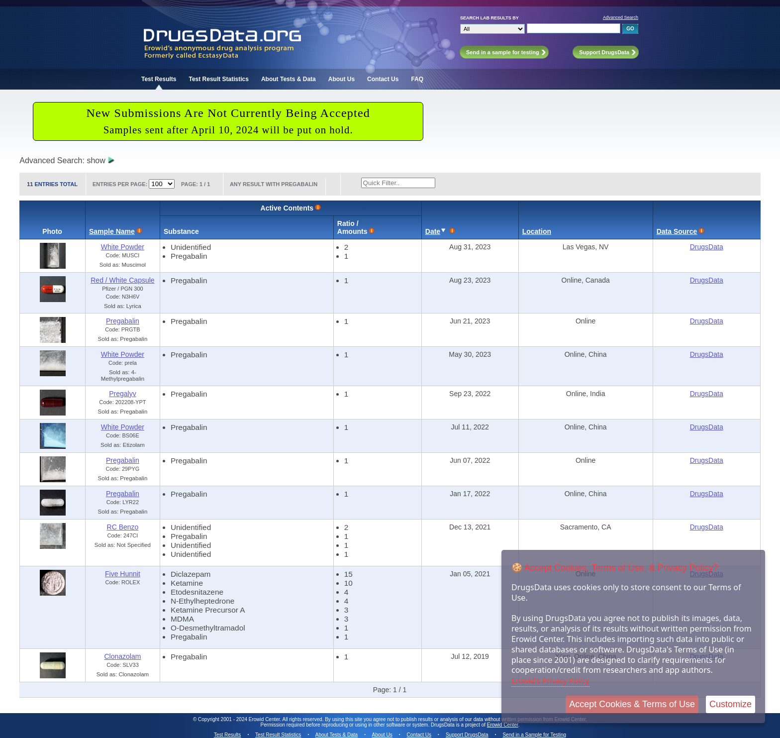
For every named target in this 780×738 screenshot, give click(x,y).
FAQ (417, 79)
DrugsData (706, 247)
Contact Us (382, 79)
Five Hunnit (122, 574)
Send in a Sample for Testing (534, 735)
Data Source (677, 231)
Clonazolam (122, 656)
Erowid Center (502, 725)
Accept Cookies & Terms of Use (632, 704)
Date (432, 231)
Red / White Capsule (122, 280)
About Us (341, 79)
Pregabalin (122, 321)
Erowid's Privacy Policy (550, 680)
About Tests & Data (288, 79)
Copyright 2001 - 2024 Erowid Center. (239, 719)
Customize (730, 704)
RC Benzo (123, 527)
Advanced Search (620, 17)
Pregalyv (122, 394)
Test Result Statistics (218, 79)
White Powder (122, 247)
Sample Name (112, 231)
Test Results (158, 79)
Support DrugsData (467, 735)
